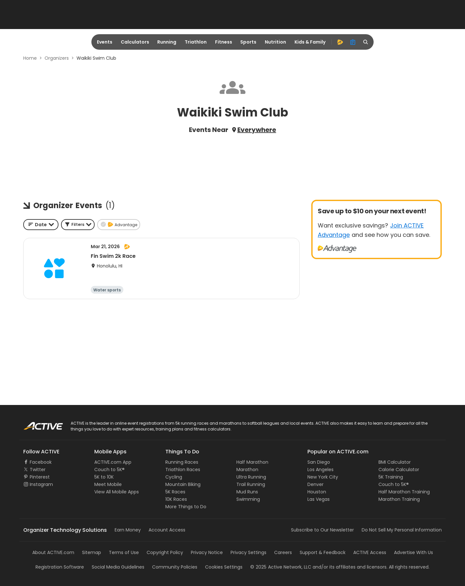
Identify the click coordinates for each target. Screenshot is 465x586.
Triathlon (196, 42)
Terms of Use (124, 552)
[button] (78, 224)
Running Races (181, 462)
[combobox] (40, 224)
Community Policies (174, 567)
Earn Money (128, 530)
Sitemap (91, 552)
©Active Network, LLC (280, 567)
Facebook (41, 462)
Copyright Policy (165, 552)
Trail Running (250, 484)
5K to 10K (104, 477)
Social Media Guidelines (118, 567)
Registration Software (60, 567)
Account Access (167, 530)
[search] (366, 42)
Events (104, 42)
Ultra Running (251, 477)
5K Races (175, 492)
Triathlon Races (182, 469)
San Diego (318, 462)
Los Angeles (320, 469)
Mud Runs (247, 492)
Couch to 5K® (109, 469)
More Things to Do (185, 506)
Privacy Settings (248, 552)
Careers (283, 552)
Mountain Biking (183, 484)
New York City (322, 477)
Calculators (135, 42)
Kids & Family (310, 42)
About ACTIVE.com (53, 552)
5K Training (390, 477)
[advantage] (340, 42)
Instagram (41, 484)
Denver (315, 484)
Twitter (38, 469)
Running (166, 42)
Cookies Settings (224, 567)
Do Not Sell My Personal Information (402, 530)
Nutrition (275, 42)
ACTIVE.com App (112, 462)
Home (30, 58)
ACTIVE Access (369, 552)
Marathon (247, 469)
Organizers (57, 58)
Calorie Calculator (398, 469)
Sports (248, 42)
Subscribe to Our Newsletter (322, 530)
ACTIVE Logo (37, 423)
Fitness (223, 42)
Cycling (173, 477)
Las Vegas (318, 499)
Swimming (248, 499)
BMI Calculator (394, 462)
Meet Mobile (108, 484)
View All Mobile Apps (116, 492)
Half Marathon (252, 462)
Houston (316, 492)
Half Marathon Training (404, 492)
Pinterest (40, 477)
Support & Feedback (323, 552)
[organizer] (353, 42)
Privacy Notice (207, 552)
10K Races (176, 499)
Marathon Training (399, 499)
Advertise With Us (413, 552)
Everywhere (256, 129)
